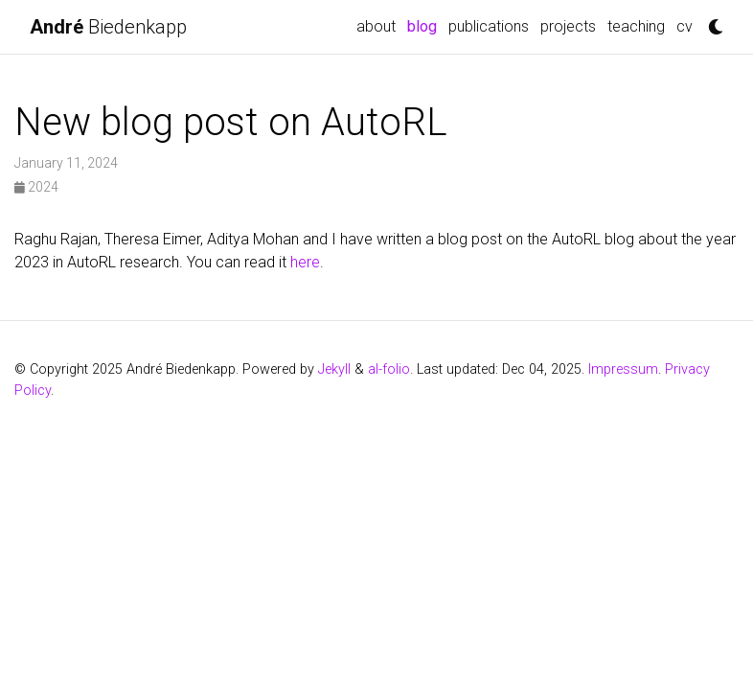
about (376, 26)
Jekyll (334, 369)
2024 (36, 187)
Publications (488, 26)
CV (684, 26)
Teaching (636, 26)
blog (425, 24)
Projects (568, 26)
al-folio (389, 369)
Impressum (623, 369)
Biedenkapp (108, 26)
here (305, 262)
